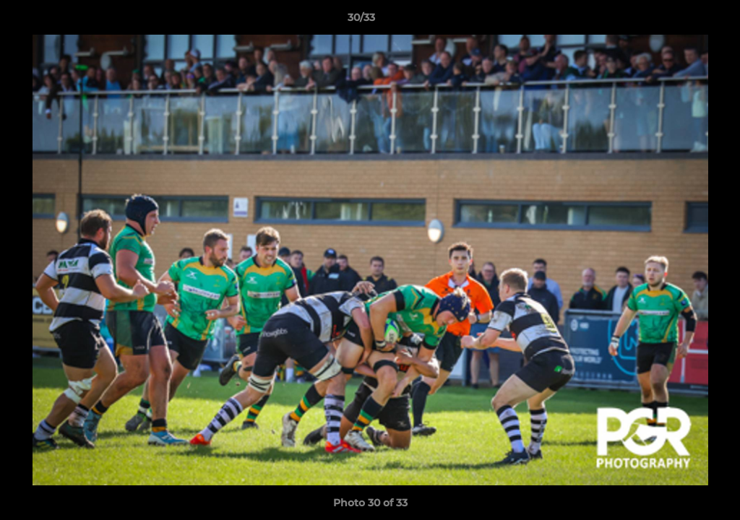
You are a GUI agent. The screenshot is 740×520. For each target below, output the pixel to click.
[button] (679, 20)
